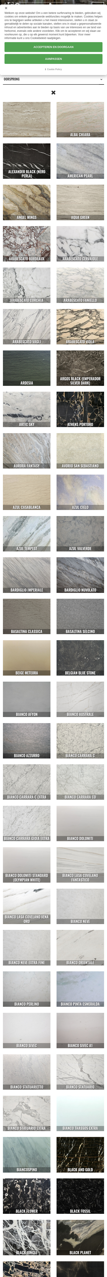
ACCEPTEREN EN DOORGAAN (53, 47)
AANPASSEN (53, 59)
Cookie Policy (54, 69)
